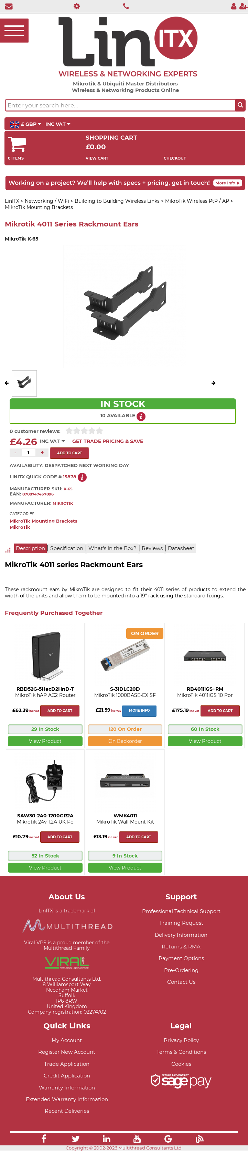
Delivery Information (181, 935)
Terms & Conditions (181, 1052)
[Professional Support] (75, 6)
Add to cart (59, 711)
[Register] (243, 6)
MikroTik (20, 527)
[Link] (43, 1140)
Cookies (181, 1064)
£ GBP (25, 124)
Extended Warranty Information (67, 1099)
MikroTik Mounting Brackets (43, 521)
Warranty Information (67, 1087)
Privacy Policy (181, 1040)
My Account (67, 1040)
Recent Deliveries (67, 1111)
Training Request (181, 923)
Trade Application (66, 1064)
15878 (69, 476)
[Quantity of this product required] (28, 452)
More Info (139, 710)
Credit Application (67, 1075)
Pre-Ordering (181, 970)
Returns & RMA (181, 946)
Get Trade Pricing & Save (107, 441)
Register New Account (66, 1052)
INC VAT (58, 124)
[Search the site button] (240, 105)
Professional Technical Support (181, 911)
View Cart (97, 158)
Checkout (175, 158)
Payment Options (181, 958)
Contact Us (181, 982)
